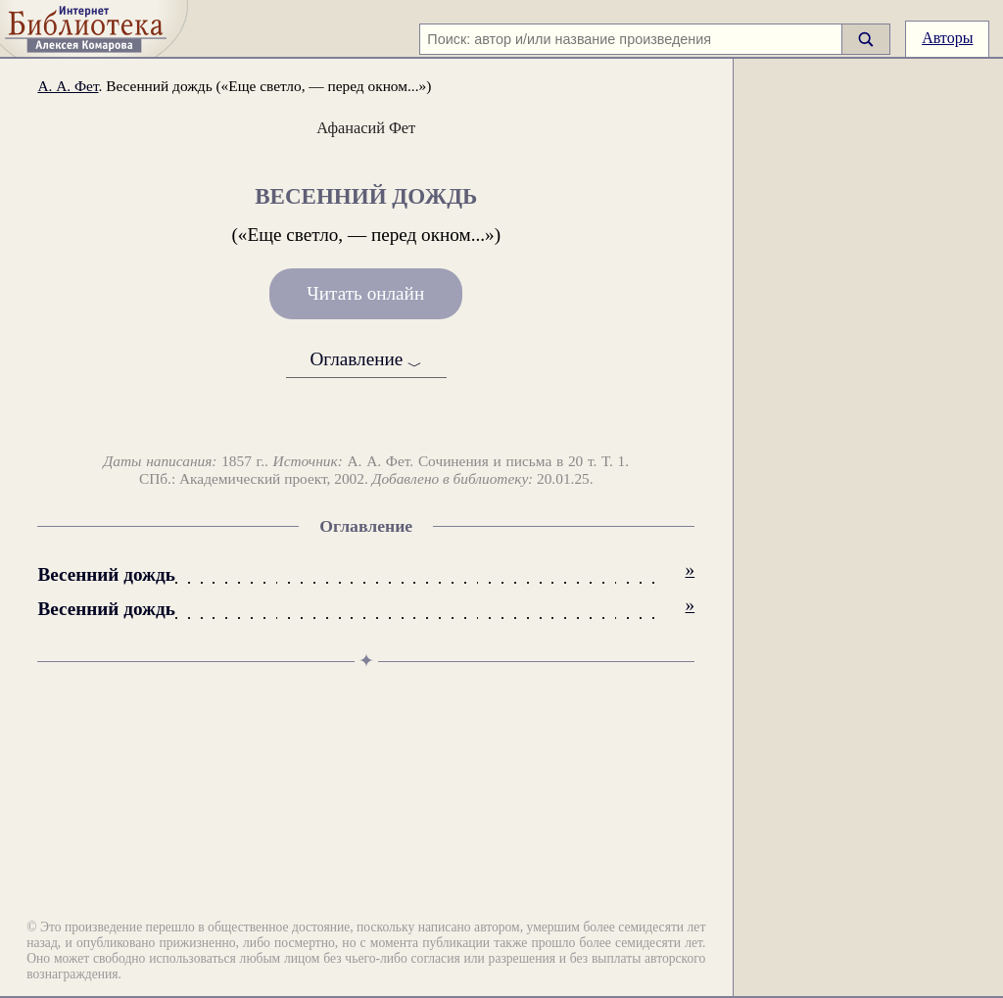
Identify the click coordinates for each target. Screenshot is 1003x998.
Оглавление (366, 361)
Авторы (947, 37)
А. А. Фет (67, 85)
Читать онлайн (365, 294)
